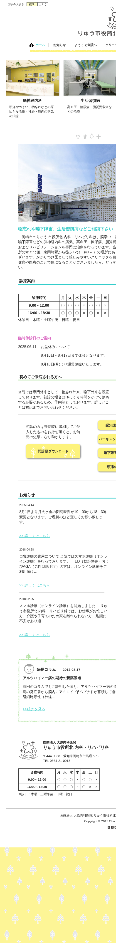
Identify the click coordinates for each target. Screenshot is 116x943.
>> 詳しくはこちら (34, 536)
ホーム (40, 45)
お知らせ (59, 45)
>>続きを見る (34, 709)
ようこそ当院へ (85, 45)
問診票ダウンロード (53, 451)
